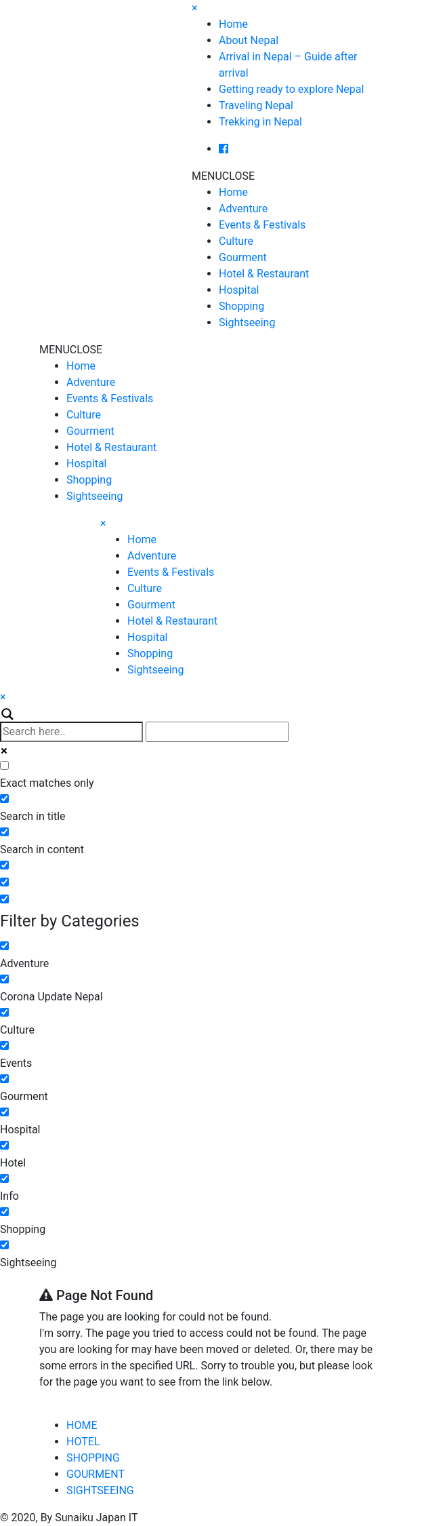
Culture (236, 241)
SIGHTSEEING (100, 1490)
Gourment (243, 257)
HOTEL (83, 1441)
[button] (223, 176)
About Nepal (248, 40)
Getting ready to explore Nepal (291, 89)
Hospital (239, 289)
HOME (81, 1425)
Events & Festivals (262, 224)
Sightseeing (247, 322)
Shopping (241, 306)
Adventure (243, 208)
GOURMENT (95, 1474)
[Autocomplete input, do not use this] (217, 732)
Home (233, 24)
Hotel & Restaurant (264, 273)
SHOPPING (93, 1457)
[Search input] (71, 732)
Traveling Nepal (256, 105)
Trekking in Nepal (260, 121)
